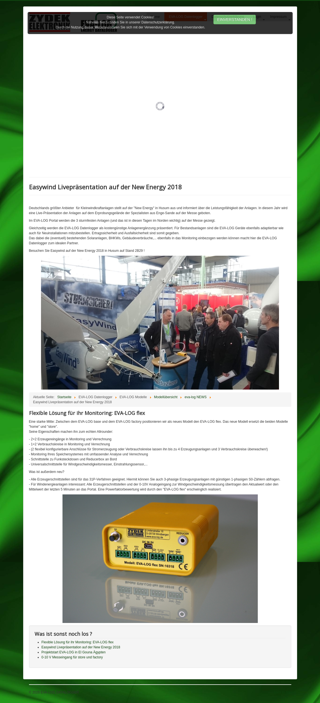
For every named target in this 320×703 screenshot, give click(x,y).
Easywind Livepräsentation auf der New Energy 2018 (81, 647)
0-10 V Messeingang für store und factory (72, 657)
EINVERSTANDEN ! (234, 19)
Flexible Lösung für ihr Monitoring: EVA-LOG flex (78, 642)
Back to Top (282, 692)
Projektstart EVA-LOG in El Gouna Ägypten (74, 652)
